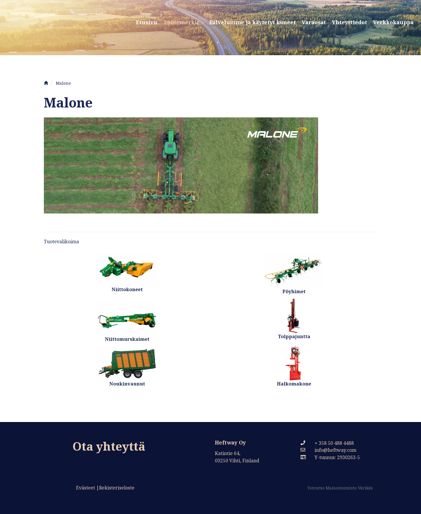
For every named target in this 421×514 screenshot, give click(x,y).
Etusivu (146, 22)
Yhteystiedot (349, 22)
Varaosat (314, 22)
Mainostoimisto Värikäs (349, 488)
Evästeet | (87, 488)
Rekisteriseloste (116, 488)
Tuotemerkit (183, 22)
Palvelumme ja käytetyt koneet (252, 22)
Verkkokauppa (393, 22)
